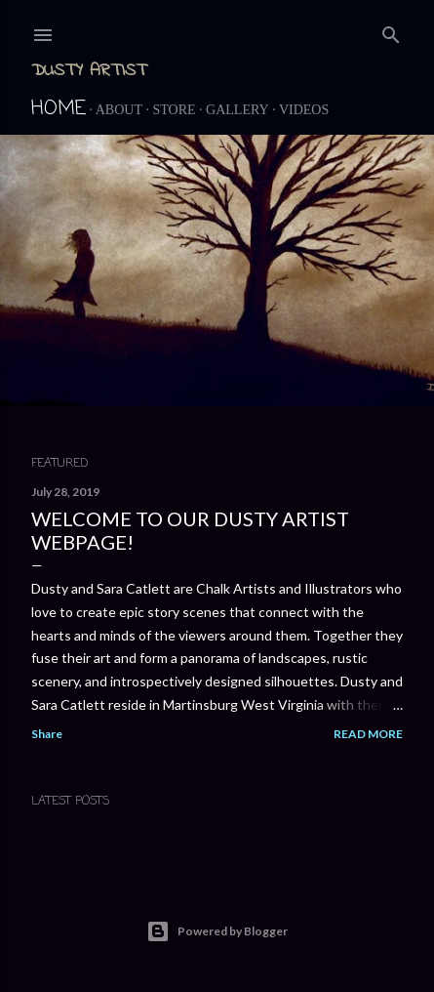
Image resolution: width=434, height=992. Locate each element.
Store (173, 110)
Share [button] (46, 733)
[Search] (391, 32)
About (119, 110)
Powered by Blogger (217, 931)
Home (58, 109)
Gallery (237, 110)
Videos (304, 110)
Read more (368, 733)
